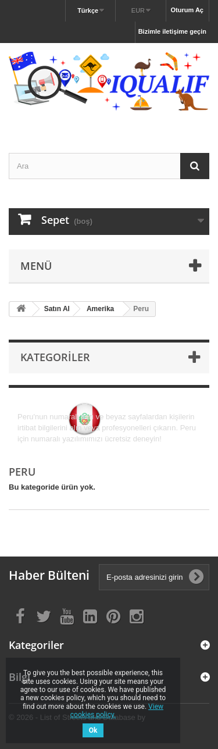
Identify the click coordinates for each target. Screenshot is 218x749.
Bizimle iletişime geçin (172, 31)
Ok (93, 730)
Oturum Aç (187, 9)
